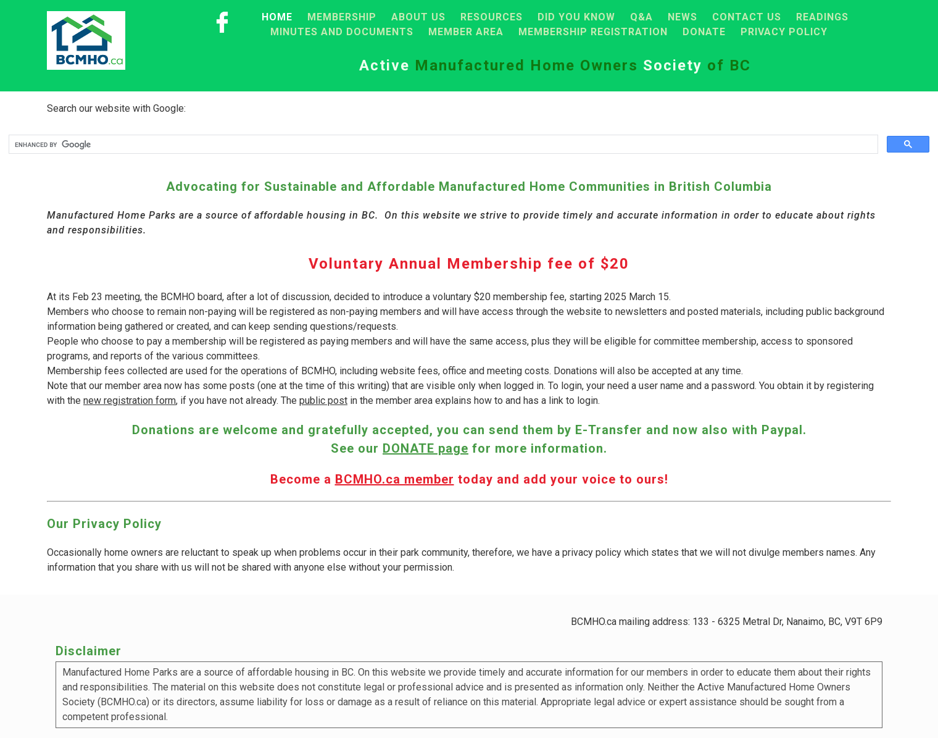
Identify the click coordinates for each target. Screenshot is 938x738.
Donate (704, 32)
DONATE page (425, 448)
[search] (442, 144)
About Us (418, 17)
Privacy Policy (784, 32)
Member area (466, 32)
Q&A (641, 17)
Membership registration (593, 32)
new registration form (129, 400)
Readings (822, 17)
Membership (341, 17)
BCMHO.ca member (394, 479)
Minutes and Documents (341, 32)
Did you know (576, 17)
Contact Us (746, 17)
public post (323, 400)
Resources (491, 17)
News (682, 17)
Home (277, 17)
